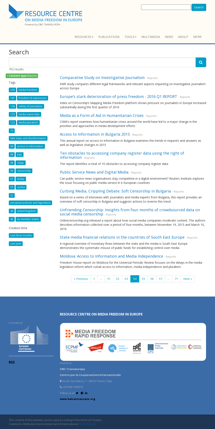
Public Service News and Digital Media (94, 172)
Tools (130, 37)
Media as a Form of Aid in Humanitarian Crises (102, 115)
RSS (12, 362)
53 (126, 279)
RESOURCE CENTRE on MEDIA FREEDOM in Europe (101, 314)
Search (198, 7)
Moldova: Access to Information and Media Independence (111, 256)
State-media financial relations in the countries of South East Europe (122, 237)
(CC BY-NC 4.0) (86, 424)
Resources (84, 37)
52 (117, 279)
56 (152, 279)
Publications (109, 37)
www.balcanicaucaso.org (77, 399)
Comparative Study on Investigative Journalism (102, 77)
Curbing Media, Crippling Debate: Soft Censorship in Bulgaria (116, 191)
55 (143, 279)
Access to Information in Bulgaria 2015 (95, 134)
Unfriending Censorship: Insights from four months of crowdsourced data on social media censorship (130, 212)
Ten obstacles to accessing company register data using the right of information (122, 155)
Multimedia (150, 37)
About (183, 37)
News (169, 37)
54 (134, 279)
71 (176, 279)
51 (109, 279)
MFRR (197, 37)
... (101, 279)
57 (160, 279)
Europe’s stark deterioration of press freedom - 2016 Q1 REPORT (118, 96)
